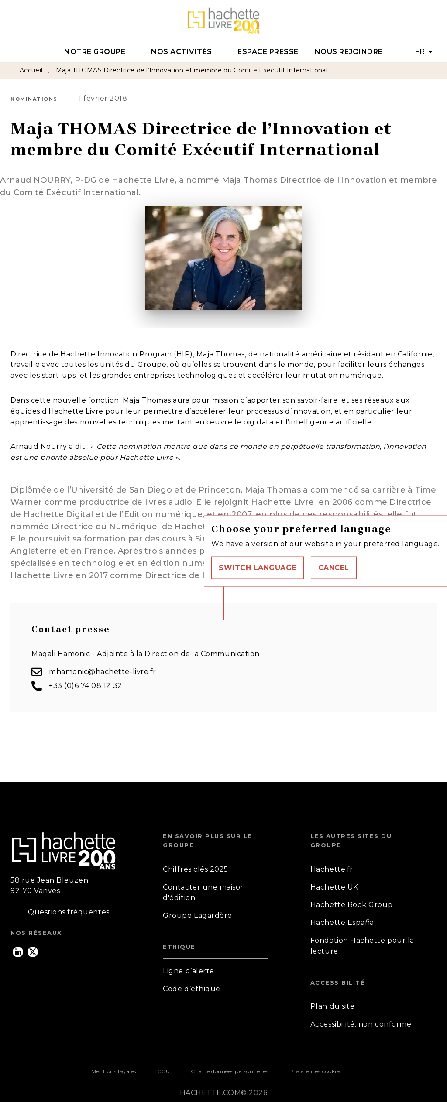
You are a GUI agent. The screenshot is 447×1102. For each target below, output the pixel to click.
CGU (163, 1071)
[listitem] (17, 952)
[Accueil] (223, 20)
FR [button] (420, 52)
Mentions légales (113, 1071)
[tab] (99, 51)
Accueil (31, 70)
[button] (257, 567)
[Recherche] (426, 21)
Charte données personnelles (229, 1071)
